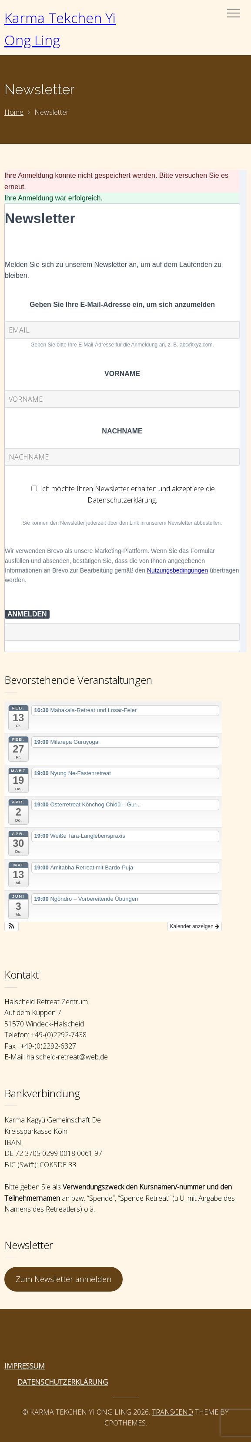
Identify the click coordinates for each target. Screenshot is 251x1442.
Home (13, 112)
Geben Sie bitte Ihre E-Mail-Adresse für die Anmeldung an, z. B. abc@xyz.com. (122, 345)
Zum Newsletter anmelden (63, 1279)
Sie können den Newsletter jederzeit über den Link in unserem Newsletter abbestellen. (122, 523)
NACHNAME (122, 431)
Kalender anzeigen (194, 926)
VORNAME (122, 373)
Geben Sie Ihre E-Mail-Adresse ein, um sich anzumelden (122, 304)
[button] (11, 926)
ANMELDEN (27, 614)
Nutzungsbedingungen (177, 570)
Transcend (172, 1412)
